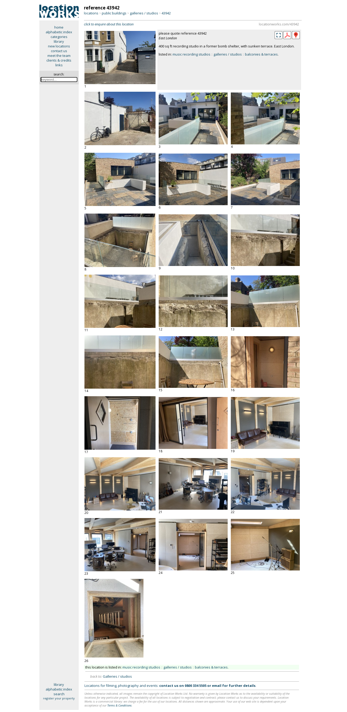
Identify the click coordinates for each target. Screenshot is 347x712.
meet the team (59, 55)
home (58, 27)
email (216, 685)
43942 (166, 13)
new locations (59, 46)
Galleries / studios (117, 676)
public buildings (114, 13)
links (59, 65)
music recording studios (191, 54)
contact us (59, 50)
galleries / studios (144, 13)
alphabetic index (59, 32)
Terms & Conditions (119, 705)
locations (91, 13)
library (59, 41)
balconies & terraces (261, 54)
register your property (59, 698)
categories (59, 36)
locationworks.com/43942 (279, 24)
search (59, 694)
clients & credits (58, 60)
